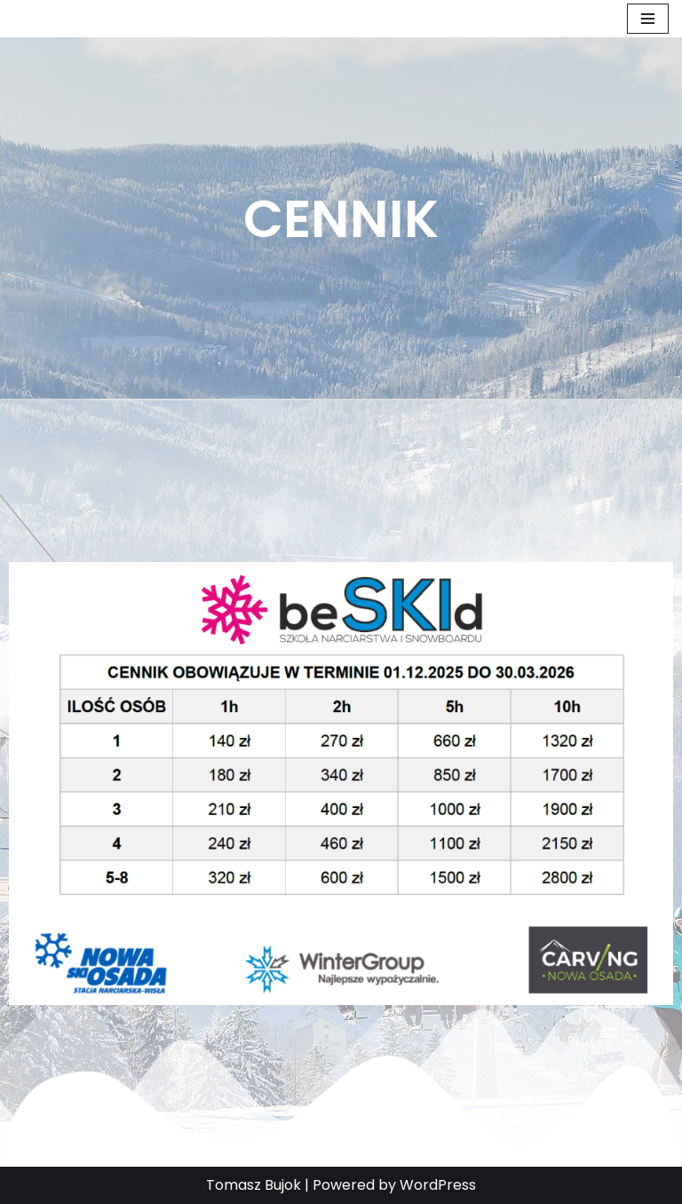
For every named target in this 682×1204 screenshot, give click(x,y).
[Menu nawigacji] (648, 19)
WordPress (438, 1185)
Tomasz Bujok (253, 1185)
